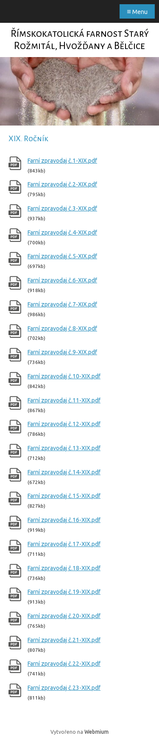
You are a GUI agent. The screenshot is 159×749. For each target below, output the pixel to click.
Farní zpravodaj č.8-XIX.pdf (62, 328)
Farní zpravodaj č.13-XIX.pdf (64, 448)
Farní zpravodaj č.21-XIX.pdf (64, 640)
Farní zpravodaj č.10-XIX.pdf (64, 376)
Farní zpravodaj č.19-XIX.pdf (64, 591)
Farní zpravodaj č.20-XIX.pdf (64, 615)
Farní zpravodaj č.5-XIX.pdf (62, 256)
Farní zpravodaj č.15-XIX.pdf (64, 495)
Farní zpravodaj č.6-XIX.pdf (62, 280)
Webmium (96, 732)
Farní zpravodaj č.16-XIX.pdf (64, 520)
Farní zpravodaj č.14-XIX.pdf (64, 472)
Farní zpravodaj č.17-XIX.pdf (64, 544)
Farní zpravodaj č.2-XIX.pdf (62, 184)
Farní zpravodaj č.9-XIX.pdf (62, 352)
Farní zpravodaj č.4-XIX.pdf (62, 232)
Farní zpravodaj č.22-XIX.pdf (64, 663)
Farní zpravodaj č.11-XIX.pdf (64, 400)
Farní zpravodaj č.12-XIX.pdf (64, 424)
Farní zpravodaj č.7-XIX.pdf (62, 304)
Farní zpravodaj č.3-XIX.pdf (62, 208)
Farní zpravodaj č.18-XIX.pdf (64, 568)
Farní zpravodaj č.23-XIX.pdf (64, 687)
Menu (137, 11)
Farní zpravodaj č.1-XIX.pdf (62, 160)
